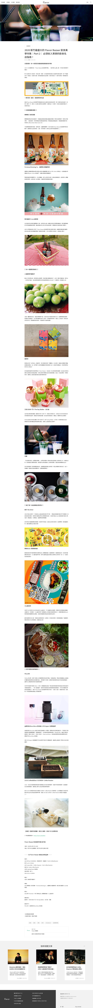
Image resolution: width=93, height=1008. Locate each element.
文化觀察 (13, 2)
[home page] (46, 2)
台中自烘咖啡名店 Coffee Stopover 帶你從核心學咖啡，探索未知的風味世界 (74, 968)
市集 (38, 922)
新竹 (42, 922)
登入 (87, 2)
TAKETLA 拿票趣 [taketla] (17, 998)
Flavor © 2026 (78, 1006)
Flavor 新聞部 (35, 931)
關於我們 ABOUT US (18, 993)
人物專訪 (8, 2)
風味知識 (18, 2)
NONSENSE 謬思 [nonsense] (17, 1003)
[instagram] (63, 1006)
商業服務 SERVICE (17, 995)
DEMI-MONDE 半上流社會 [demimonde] (37, 993)
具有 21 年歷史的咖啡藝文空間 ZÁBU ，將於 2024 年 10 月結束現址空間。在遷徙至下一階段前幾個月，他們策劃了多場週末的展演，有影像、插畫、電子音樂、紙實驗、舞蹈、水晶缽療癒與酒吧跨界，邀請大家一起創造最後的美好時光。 (46, 973)
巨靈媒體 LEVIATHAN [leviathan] (36, 998)
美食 (34, 922)
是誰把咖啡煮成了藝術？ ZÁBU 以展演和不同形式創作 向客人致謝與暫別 (46, 968)
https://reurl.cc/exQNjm (39, 835)
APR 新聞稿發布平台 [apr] (36, 995)
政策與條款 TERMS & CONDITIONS (39, 1001)
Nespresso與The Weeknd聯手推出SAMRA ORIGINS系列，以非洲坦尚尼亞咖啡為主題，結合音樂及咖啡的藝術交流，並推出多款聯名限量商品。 (18, 973)
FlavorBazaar (48, 922)
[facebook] (61, 1006)
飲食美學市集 (55, 922)
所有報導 (3, 2)
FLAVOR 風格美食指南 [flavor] (18, 1001)
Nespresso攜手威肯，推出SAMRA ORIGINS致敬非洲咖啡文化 (17, 968)
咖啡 (30, 922)
